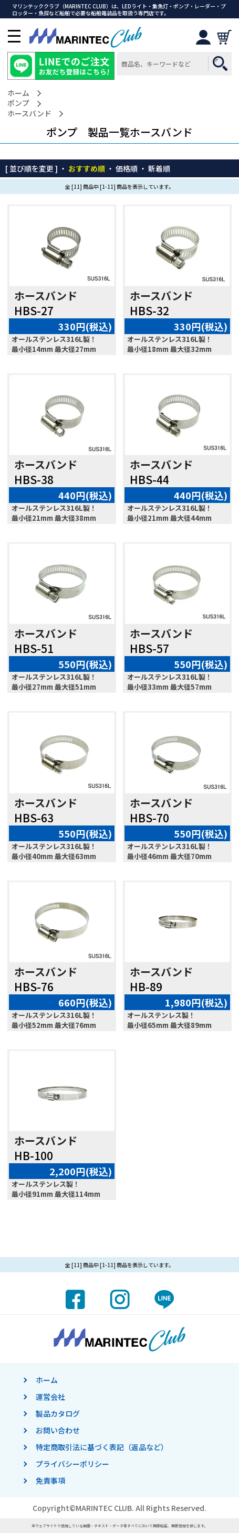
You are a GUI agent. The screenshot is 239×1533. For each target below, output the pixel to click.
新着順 (159, 168)
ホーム (18, 93)
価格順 (127, 168)
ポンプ (18, 103)
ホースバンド (29, 114)
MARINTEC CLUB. (105, 1508)
